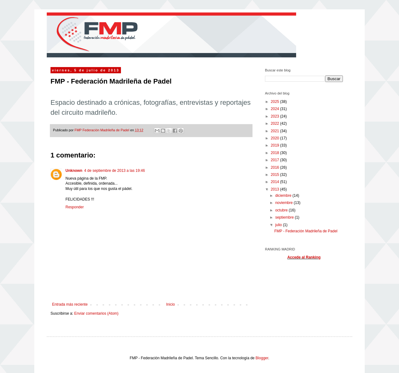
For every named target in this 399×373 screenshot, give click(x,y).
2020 (275, 138)
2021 (275, 131)
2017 (275, 160)
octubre (282, 210)
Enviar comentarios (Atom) (96, 313)
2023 (275, 116)
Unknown (73, 170)
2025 (275, 101)
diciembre (283, 195)
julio (279, 225)
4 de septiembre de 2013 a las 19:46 (114, 170)
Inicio (170, 304)
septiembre (285, 217)
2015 (275, 174)
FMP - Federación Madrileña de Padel (306, 231)
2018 (275, 153)
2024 (275, 109)
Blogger (262, 358)
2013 (275, 189)
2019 (275, 145)
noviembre (284, 203)
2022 (275, 123)
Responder (74, 207)
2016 (275, 167)
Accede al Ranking (304, 257)
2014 (275, 182)
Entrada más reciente (70, 304)
